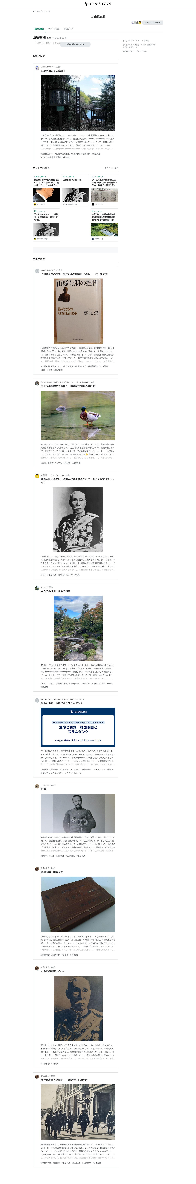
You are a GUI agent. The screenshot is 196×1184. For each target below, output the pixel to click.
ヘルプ (143, 45)
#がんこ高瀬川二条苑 (58, 683)
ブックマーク (40, 176)
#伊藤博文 (64, 769)
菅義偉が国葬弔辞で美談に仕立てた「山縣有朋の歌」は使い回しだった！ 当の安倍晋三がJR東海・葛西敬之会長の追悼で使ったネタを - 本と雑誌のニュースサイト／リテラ (46, 183)
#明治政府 (74, 955)
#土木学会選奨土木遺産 (51, 157)
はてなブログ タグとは (130, 45)
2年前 (53, 1076)
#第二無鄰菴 (107, 683)
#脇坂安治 (45, 773)
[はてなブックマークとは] (49, 168)
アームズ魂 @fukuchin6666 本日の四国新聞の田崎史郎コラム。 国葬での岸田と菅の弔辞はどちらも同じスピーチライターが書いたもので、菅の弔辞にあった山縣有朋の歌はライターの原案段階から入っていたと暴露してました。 (104, 183)
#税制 (43, 370)
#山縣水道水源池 (62, 154)
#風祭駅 (66, 157)
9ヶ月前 (59, 270)
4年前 (82, 699)
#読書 (105, 366)
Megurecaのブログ (48, 270)
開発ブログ (151, 45)
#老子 (43, 575)
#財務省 (61, 575)
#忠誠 (77, 575)
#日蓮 (51, 856)
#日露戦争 (60, 856)
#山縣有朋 (85, 154)
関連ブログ (69, 29)
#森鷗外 (44, 856)
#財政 (50, 370)
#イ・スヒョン (99, 769)
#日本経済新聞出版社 (92, 366)
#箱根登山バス (47, 154)
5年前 (53, 868)
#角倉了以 (85, 683)
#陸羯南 (56, 1163)
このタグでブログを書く (153, 22)
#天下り (69, 575)
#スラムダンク (57, 773)
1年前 (92, 382)
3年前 (51, 587)
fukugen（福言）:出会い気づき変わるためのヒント (59, 699)
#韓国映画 (86, 769)
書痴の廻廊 (45, 868)
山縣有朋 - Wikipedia (72, 180)
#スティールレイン (73, 773)
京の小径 (44, 587)
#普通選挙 (58, 370)
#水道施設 (96, 154)
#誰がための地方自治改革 (62, 366)
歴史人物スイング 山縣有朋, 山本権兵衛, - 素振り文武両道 (46, 217)
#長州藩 (65, 955)
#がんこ (44, 683)
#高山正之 (76, 1163)
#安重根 (110, 769)
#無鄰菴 (67, 463)
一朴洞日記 (45, 785)
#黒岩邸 (44, 687)
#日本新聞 (97, 1163)
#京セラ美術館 (47, 463)
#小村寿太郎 (46, 1163)
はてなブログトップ (129, 47)
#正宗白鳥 (70, 856)
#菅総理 (44, 769)
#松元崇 (78, 366)
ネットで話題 (54, 29)
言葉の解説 (39, 29)
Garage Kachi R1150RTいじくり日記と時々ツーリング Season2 (64, 382)
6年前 (53, 967)
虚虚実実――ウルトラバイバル (52, 475)
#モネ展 (58, 463)
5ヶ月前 (58, 67)
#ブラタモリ (74, 683)
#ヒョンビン (75, 769)
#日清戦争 (86, 1163)
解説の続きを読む (75, 44)
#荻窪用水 (75, 154)
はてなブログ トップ (41, 11)
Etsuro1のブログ (47, 67)
